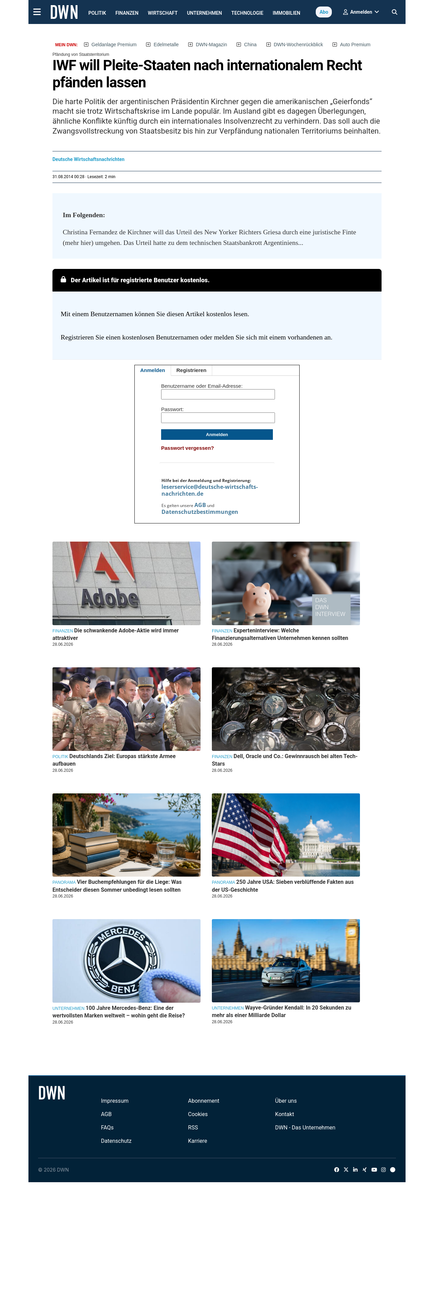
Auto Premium (355, 44)
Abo (324, 12)
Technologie (247, 13)
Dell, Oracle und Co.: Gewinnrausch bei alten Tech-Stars (285, 760)
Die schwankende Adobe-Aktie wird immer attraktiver (115, 634)
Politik (97, 13)
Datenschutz (116, 1141)
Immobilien (287, 13)
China (250, 44)
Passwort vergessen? (187, 448)
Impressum (115, 1101)
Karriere (197, 1141)
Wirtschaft (163, 13)
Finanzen (127, 13)
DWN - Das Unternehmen (305, 1127)
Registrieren (192, 370)
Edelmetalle (166, 44)
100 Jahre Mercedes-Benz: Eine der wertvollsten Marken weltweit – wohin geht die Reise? (118, 1012)
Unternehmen (204, 13)
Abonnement (203, 1101)
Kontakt (284, 1114)
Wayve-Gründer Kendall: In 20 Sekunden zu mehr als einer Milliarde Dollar (281, 1011)
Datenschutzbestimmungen (199, 512)
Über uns (286, 1101)
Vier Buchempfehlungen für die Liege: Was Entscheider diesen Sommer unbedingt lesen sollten (117, 886)
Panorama (64, 882)
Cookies (198, 1114)
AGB (200, 505)
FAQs (107, 1127)
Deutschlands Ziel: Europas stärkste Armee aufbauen (114, 760)
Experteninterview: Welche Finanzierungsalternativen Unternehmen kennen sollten (280, 634)
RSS (193, 1127)
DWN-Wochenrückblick (298, 44)
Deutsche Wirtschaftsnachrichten (88, 159)
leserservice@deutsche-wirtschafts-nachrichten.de (209, 490)
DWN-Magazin (211, 44)
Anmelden (152, 370)
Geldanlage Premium (114, 44)
